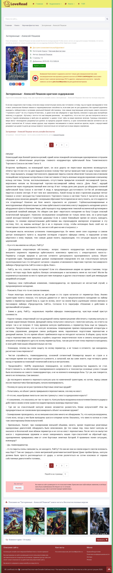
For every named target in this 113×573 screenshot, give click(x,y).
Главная (38, 4)
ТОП (81, 4)
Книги (70, 4)
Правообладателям (94, 552)
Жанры (89, 559)
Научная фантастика (30, 25)
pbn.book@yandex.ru (76, 552)
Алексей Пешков (45, 54)
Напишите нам (40, 489)
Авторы (89, 557)
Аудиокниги (54, 4)
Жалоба (18, 488)
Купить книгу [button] (39, 66)
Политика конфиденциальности (98, 554)
